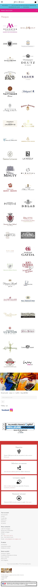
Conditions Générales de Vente (9, 555)
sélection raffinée (10, 471)
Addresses (3, 519)
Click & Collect (7, 486)
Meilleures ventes (5, 548)
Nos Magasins (4, 560)
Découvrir (6, 457)
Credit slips (4, 518)
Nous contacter (5, 557)
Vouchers (3, 521)
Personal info (4, 514)
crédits (2, 579)
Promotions (4, 544)
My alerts (3, 523)
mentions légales (4, 576)
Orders (3, 516)
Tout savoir (28, 502)
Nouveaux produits (6, 546)
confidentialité (4, 577)
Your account (5, 512)
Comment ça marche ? (9, 487)
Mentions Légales (5, 553)
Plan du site (4, 558)
